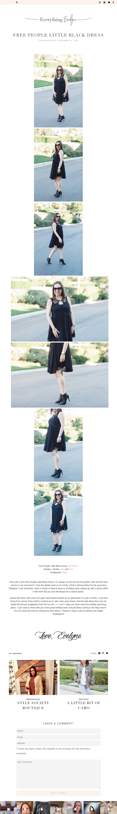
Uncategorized (47, 41)
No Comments (15, 653)
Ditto (65, 572)
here (62, 569)
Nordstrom (73, 566)
